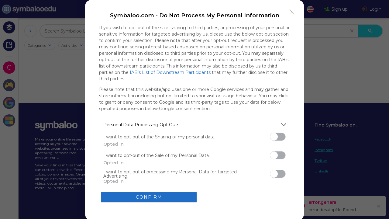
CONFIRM (149, 197)
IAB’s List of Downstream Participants (170, 72)
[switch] (278, 137)
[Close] (292, 12)
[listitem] (194, 124)
